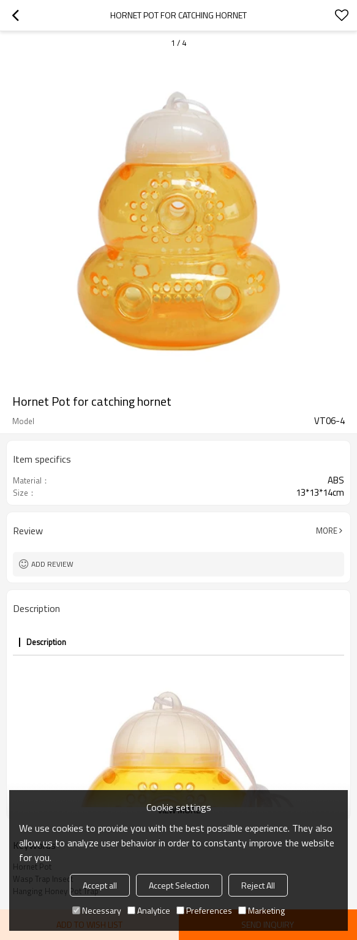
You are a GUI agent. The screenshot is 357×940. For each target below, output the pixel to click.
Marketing (261, 910)
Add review (52, 564)
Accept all (100, 885)
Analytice (148, 910)
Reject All (258, 885)
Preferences (204, 910)
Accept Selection (179, 885)
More (326, 530)
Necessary (96, 910)
